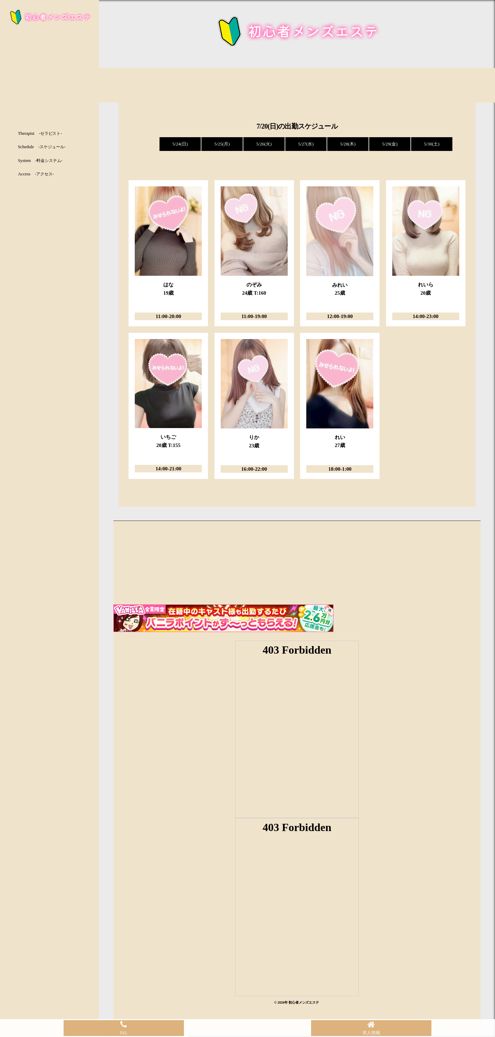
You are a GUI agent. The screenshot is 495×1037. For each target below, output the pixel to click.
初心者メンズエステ (303, 1002)
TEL (124, 1027)
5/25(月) (222, 143)
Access (36, 173)
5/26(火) (264, 143)
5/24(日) (180, 143)
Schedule (42, 146)
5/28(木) (348, 143)
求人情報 (371, 1027)
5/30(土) (432, 143)
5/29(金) (390, 143)
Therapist (40, 133)
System (40, 160)
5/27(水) (306, 143)
